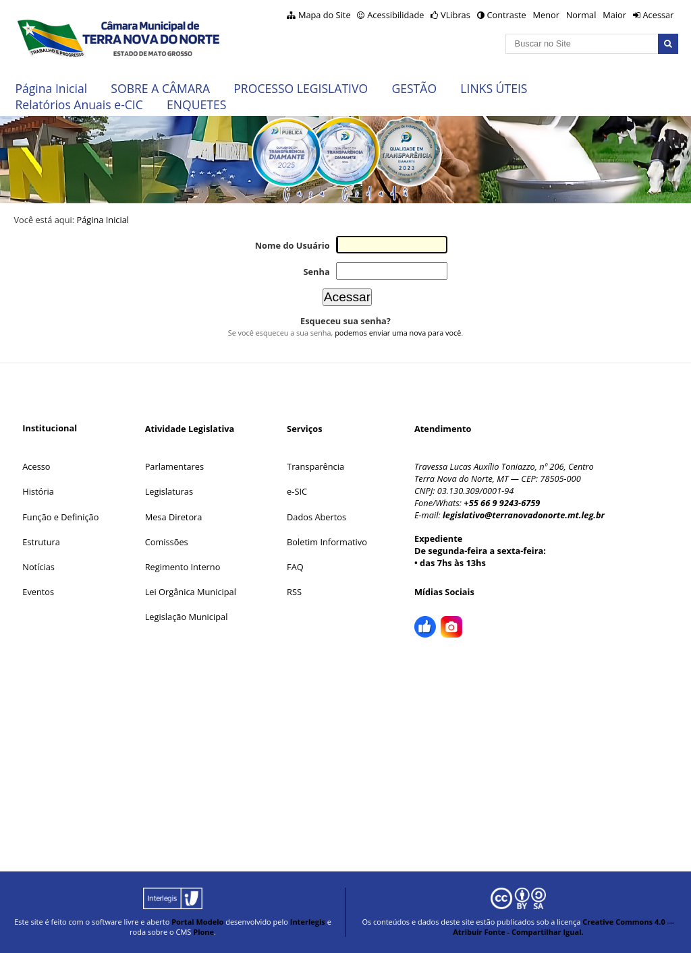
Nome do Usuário (292, 245)
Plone (203, 932)
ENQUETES (196, 104)
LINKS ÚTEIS (493, 88)
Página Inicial (51, 88)
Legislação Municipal (186, 617)
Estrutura (41, 542)
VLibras (455, 15)
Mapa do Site (324, 15)
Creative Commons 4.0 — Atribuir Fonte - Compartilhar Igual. (563, 927)
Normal (581, 15)
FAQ (295, 567)
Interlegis (307, 922)
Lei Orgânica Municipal (190, 592)
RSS (294, 592)
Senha (316, 272)
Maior (614, 15)
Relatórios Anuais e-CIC (78, 104)
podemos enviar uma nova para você (398, 333)
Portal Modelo (197, 922)
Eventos (38, 592)
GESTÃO (414, 88)
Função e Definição (60, 517)
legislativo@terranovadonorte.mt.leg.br (524, 515)
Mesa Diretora (173, 517)
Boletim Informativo (327, 542)
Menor (545, 15)
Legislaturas (169, 491)
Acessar (657, 15)
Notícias (38, 567)
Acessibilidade (395, 15)
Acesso (36, 466)
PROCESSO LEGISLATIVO (300, 88)
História (38, 491)
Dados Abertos (316, 517)
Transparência (315, 466)
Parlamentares (174, 466)
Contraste (506, 15)
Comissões (166, 542)
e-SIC (297, 491)
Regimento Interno (183, 567)
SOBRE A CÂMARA (160, 88)
